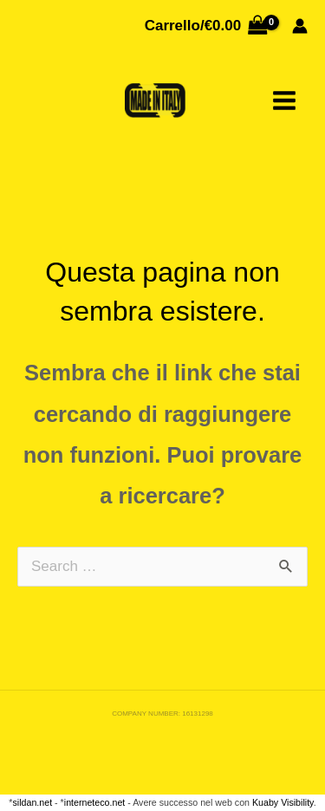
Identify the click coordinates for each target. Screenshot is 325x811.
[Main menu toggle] (284, 100)
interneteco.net (95, 802)
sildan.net (33, 802)
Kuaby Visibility (283, 802)
